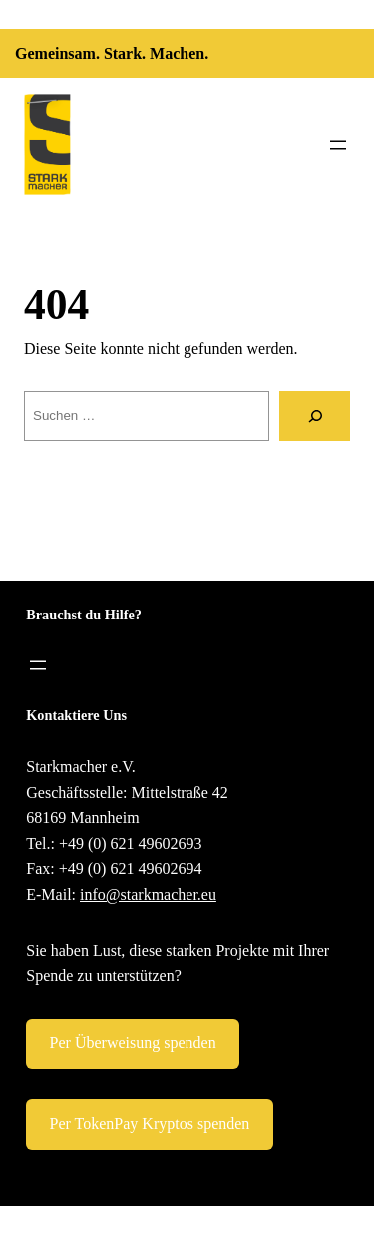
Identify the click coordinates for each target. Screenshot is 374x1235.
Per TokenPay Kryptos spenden (150, 1123)
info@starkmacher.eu (148, 894)
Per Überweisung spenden (133, 1042)
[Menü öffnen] (338, 145)
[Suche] (314, 415)
